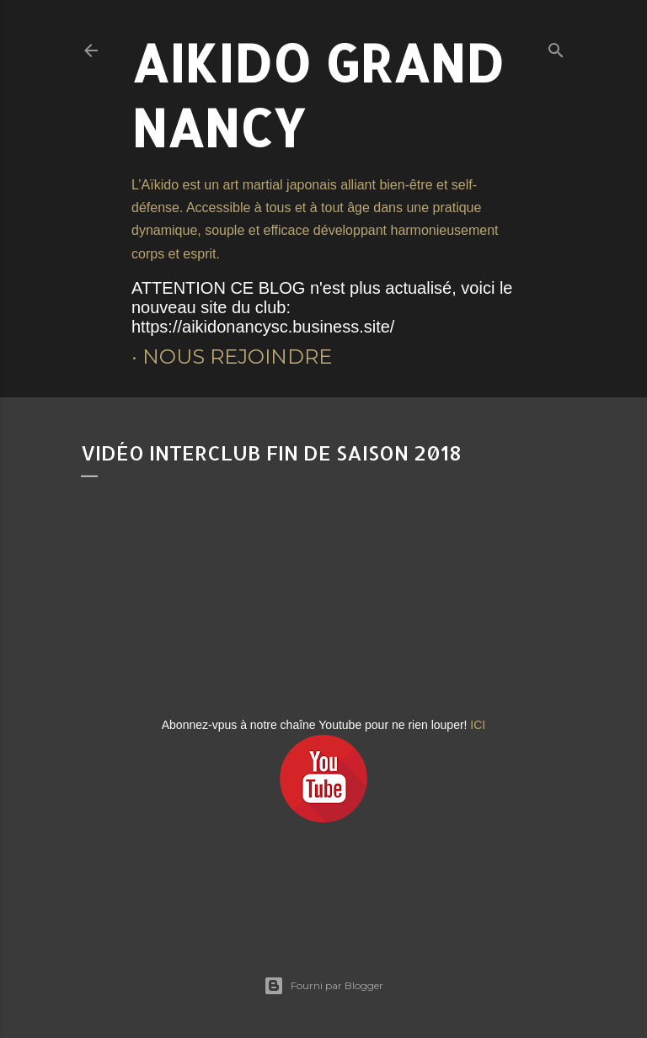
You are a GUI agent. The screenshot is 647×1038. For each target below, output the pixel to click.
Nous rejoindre (237, 356)
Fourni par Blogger (323, 986)
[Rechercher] (556, 46)
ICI (477, 725)
